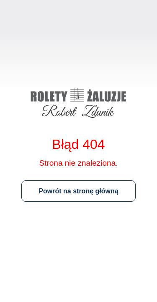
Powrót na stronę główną (78, 191)
